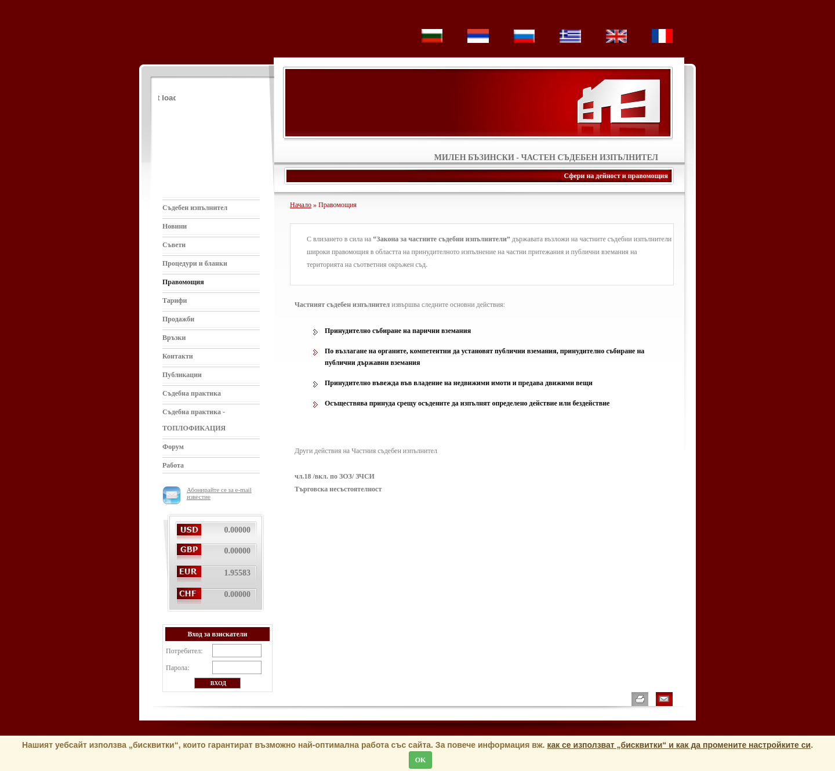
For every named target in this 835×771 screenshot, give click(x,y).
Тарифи (174, 300)
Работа (173, 465)
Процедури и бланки (194, 263)
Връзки (174, 338)
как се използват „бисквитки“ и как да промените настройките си (679, 745)
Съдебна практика (191, 393)
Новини (174, 226)
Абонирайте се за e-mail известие (207, 493)
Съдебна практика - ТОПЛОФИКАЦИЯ (194, 420)
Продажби (178, 319)
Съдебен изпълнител (194, 208)
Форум (173, 447)
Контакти (177, 356)
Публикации (182, 375)
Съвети (174, 245)
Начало (300, 205)
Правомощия (183, 282)
